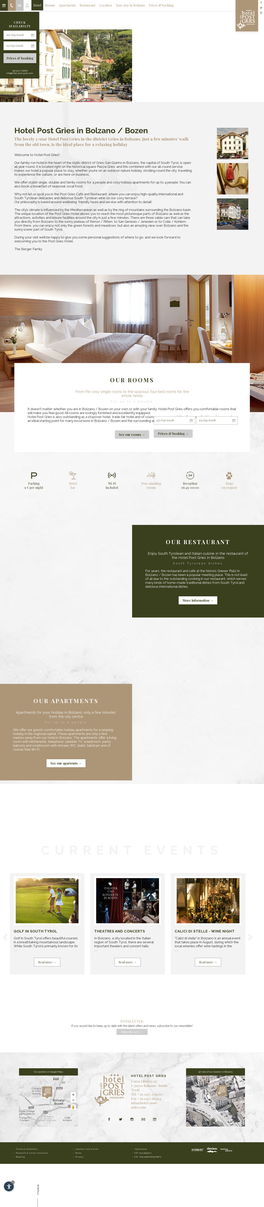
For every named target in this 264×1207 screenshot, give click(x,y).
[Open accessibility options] (9, 1186)
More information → (198, 600)
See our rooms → (132, 434)
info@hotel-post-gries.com (19, 73)
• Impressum (139, 1149)
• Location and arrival (85, 1149)
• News (77, 1153)
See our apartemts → (66, 763)
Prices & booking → (173, 434)
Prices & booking (19, 58)
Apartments (67, 5)
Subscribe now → (132, 1032)
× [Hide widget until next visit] (13, 1182)
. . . (47, 921)
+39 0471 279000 (20, 70)
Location (105, 5)
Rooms (50, 5)
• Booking (19, 1157)
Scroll (38, 1191)
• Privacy (78, 1157)
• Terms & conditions (25, 1149)
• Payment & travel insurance (30, 1153)
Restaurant (87, 5)
